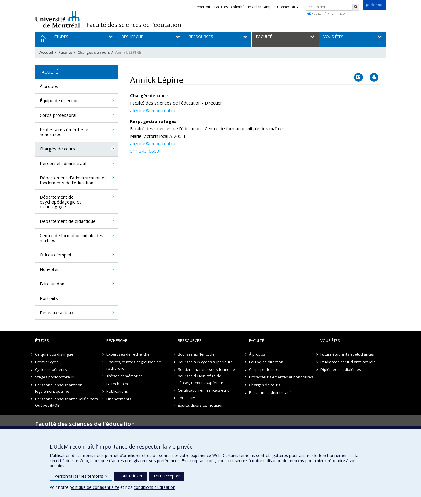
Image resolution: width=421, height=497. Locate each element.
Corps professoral (58, 115)
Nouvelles (50, 269)
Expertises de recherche (128, 354)
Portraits (49, 298)
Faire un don (52, 283)
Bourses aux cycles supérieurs (205, 361)
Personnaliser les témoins (80, 476)
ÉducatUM (187, 397)
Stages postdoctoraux (54, 377)
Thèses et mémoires (124, 375)
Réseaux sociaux (56, 312)
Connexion (288, 6)
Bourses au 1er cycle (196, 354)
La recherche (118, 383)
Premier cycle (47, 361)
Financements (118, 399)
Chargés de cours (93, 52)
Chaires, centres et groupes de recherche (133, 365)
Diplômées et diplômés (340, 369)
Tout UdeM (335, 14)
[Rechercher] (355, 7)
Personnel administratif (63, 163)
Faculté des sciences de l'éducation (134, 25)
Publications (117, 391)
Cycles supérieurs (51, 369)
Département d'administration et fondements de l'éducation (73, 180)
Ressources (189, 340)
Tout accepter (166, 476)
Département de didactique (68, 221)
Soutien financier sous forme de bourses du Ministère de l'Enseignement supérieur (206, 376)
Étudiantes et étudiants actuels (347, 361)
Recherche (116, 340)
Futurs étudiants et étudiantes (347, 354)
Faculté (65, 52)
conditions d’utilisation (154, 487)
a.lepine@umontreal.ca (152, 110)
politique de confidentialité (94, 487)
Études (42, 340)
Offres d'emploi (55, 255)
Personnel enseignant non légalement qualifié (58, 388)
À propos (49, 86)
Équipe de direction (59, 100)
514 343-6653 (144, 151)
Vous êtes (330, 340)
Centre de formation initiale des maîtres (71, 237)
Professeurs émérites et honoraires (65, 131)
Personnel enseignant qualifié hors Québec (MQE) (66, 402)
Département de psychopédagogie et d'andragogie (60, 201)
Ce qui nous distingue (54, 354)
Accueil (46, 52)
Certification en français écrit (203, 390)
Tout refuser (130, 476)
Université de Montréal (57, 19)
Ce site (314, 14)
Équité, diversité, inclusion (201, 405)
